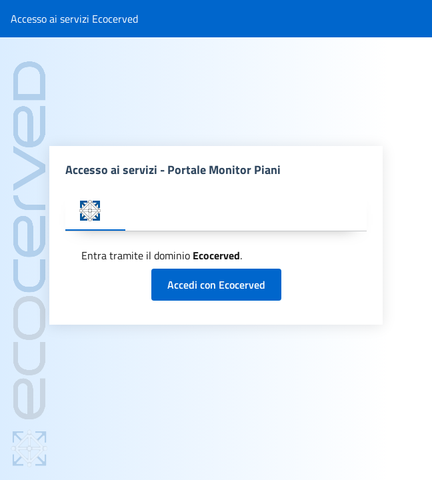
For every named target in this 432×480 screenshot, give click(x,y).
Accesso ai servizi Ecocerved (74, 19)
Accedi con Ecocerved (216, 285)
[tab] (95, 211)
